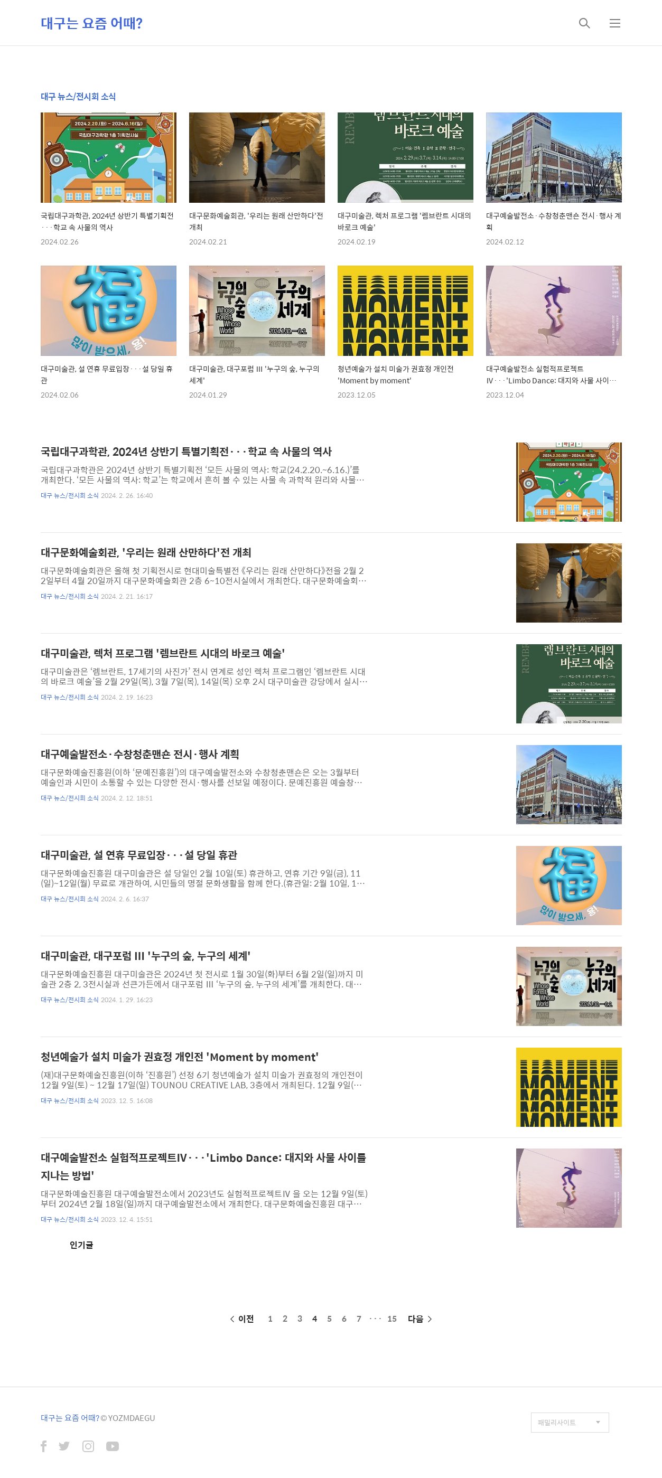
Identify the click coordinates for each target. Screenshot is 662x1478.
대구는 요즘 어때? (92, 22)
